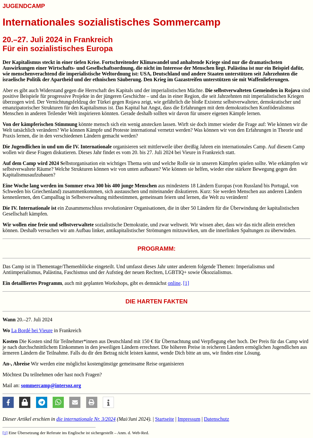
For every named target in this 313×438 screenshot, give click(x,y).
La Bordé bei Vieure (32, 330)
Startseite (164, 419)
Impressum (189, 419)
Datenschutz (216, 419)
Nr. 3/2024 (86, 419)
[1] (186, 283)
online (174, 283)
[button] (8, 402)
